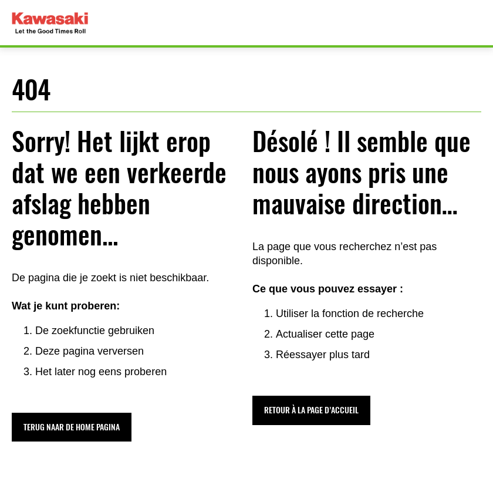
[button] (71, 427)
